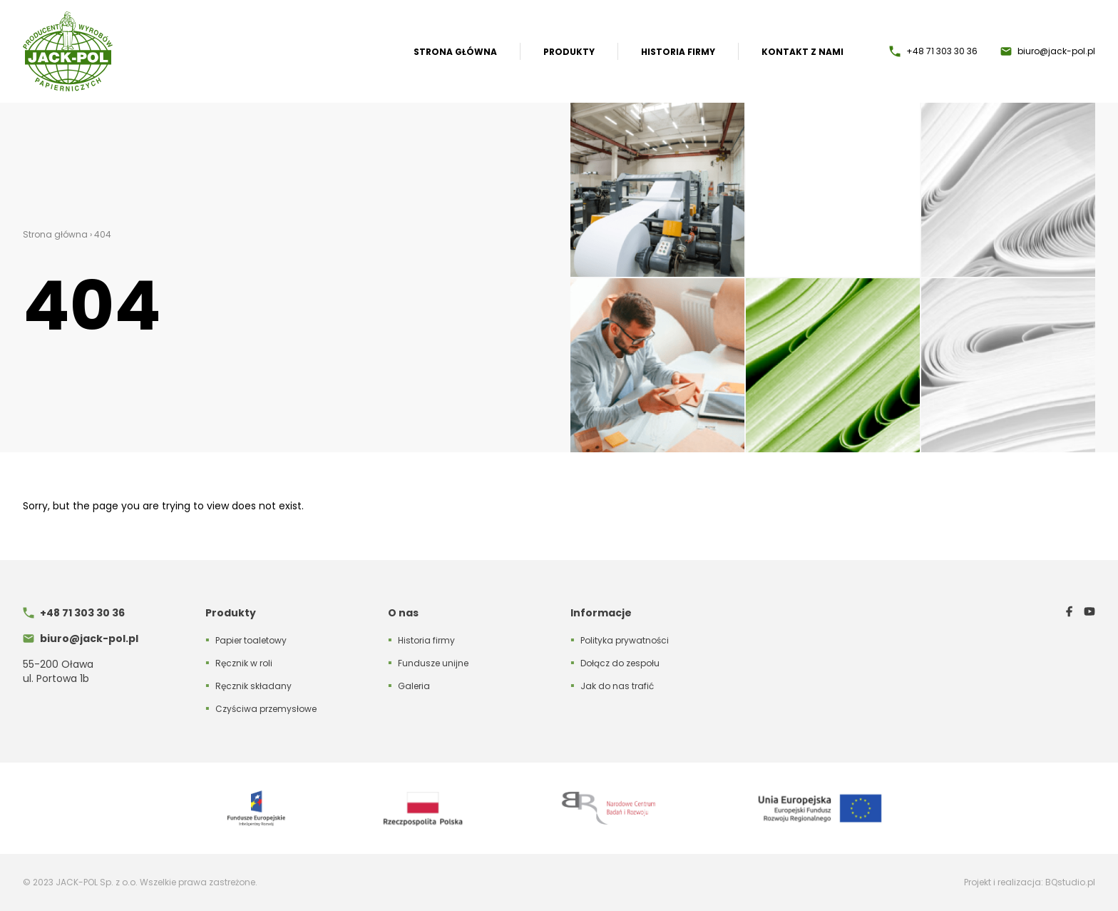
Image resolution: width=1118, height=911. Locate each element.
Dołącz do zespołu (620, 663)
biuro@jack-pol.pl (1056, 51)
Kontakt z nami (802, 52)
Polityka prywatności (624, 640)
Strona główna (455, 52)
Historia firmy (678, 52)
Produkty (569, 52)
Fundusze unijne (433, 663)
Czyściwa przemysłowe (266, 709)
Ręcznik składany (253, 686)
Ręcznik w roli (243, 663)
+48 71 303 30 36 (942, 51)
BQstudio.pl (1070, 882)
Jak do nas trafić (617, 686)
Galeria (414, 686)
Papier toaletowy (251, 640)
